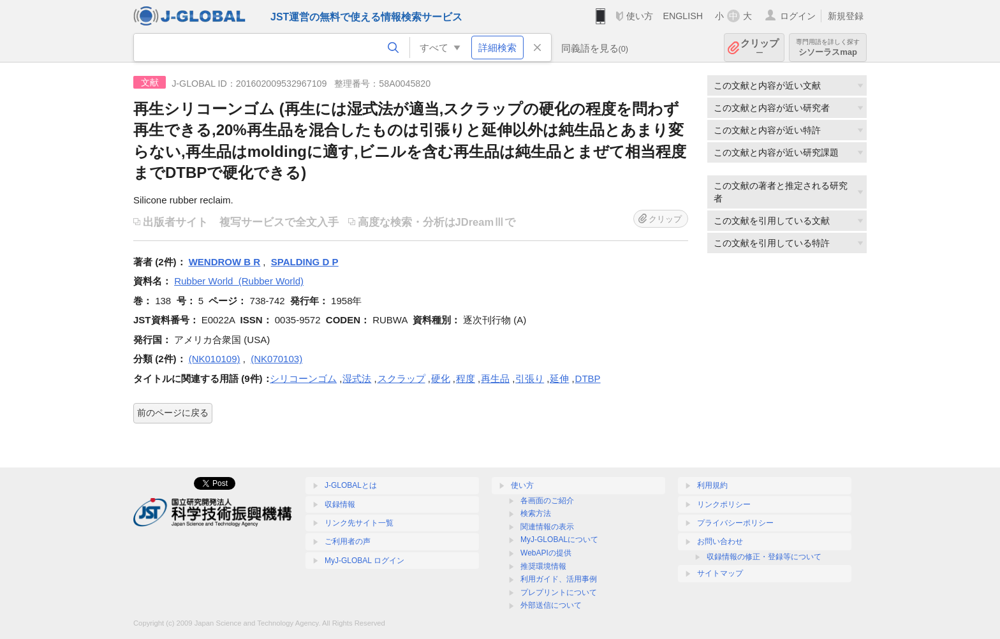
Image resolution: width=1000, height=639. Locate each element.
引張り (529, 378)
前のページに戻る (173, 413)
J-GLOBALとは (351, 485)
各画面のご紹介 (547, 500)
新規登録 (846, 16)
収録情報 (340, 504)
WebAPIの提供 (545, 552)
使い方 (639, 16)
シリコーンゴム (303, 378)
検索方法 (535, 513)
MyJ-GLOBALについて (559, 539)
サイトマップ (720, 573)
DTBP (588, 378)
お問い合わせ (720, 541)
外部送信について (551, 605)
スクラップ (401, 378)
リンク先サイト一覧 (359, 522)
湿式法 (356, 378)
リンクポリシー (724, 504)
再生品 (495, 378)
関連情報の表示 (547, 526)
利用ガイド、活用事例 (558, 579)
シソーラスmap (828, 47)
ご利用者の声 (348, 541)
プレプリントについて (558, 592)
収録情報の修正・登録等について (764, 556)
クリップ (759, 47)
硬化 (440, 378)
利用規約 (712, 485)
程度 (465, 378)
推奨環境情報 (543, 566)
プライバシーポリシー (735, 522)
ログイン (798, 16)
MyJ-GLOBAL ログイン (364, 560)
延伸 (559, 378)
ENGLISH (683, 16)
